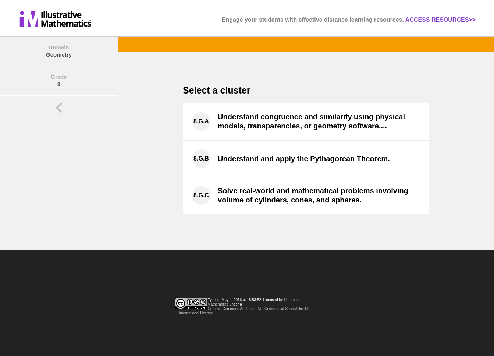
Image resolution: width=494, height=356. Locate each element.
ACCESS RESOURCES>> (440, 20)
